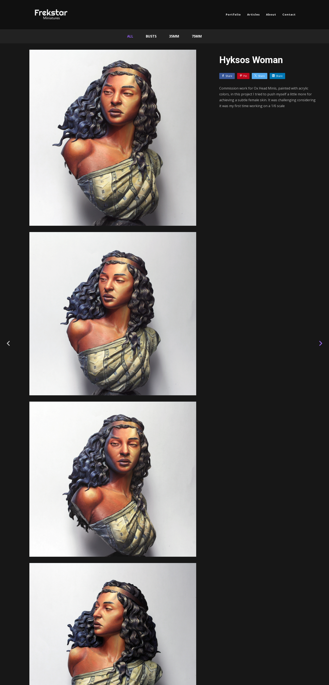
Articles (253, 14)
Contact (289, 14)
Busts (151, 36)
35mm (174, 36)
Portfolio (233, 14)
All (130, 36)
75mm (197, 36)
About (271, 14)
